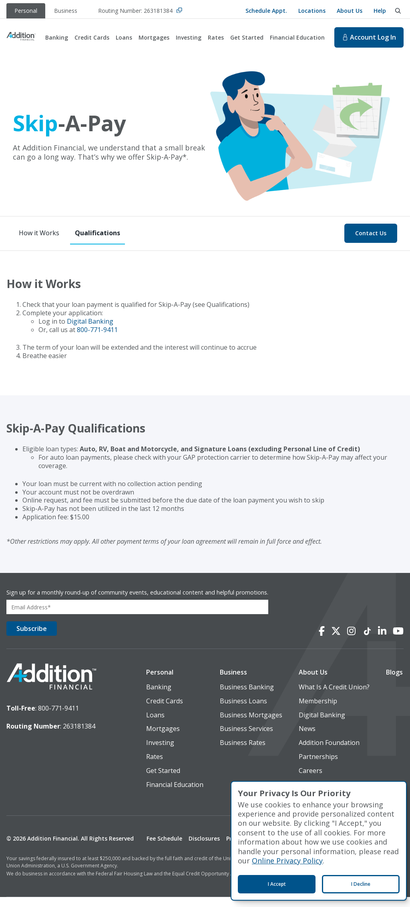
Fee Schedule (164, 848)
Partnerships (318, 767)
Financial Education (297, 37)
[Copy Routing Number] (179, 11)
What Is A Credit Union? (334, 697)
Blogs (394, 682)
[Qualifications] (97, 233)
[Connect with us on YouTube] (398, 641)
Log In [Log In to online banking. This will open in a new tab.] (369, 37)
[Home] (21, 37)
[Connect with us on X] (336, 641)
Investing (188, 37)
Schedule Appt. (266, 10)
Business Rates (242, 753)
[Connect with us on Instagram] (351, 641)
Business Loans (243, 711)
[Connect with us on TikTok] (367, 641)
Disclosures (204, 848)
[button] (174, 682)
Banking (56, 37)
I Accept (277, 884)
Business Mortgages (251, 725)
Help (380, 10)
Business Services (246, 739)
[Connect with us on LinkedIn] (382, 641)
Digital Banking (90, 321)
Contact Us (370, 233)
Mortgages (154, 37)
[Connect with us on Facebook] (322, 641)
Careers (310, 780)
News (307, 739)
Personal (159, 682)
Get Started (246, 37)
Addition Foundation (329, 753)
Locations (312, 10)
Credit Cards (91, 37)
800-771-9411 (97, 329)
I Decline (360, 884)
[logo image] (51, 686)
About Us (349, 10)
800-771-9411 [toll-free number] (58, 716)
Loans (124, 37)
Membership (318, 711)
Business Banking (247, 697)
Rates (216, 37)
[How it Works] (39, 233)
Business (233, 682)
